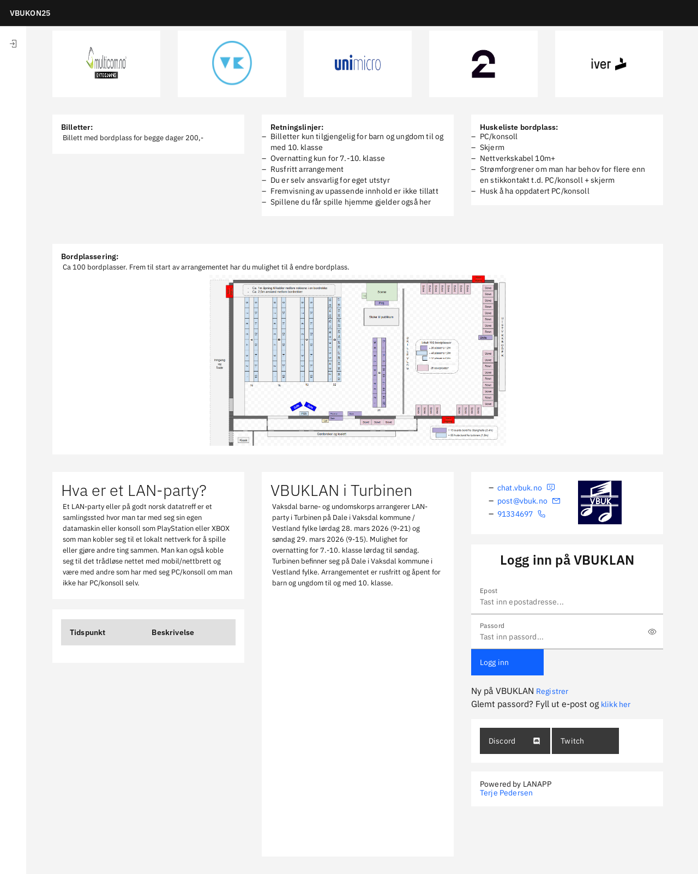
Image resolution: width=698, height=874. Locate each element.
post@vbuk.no (529, 501)
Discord (515, 741)
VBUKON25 (30, 13)
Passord (492, 625)
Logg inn (494, 662)
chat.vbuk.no (526, 488)
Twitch (572, 741)
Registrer (552, 691)
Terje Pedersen (506, 793)
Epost (489, 590)
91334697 (521, 514)
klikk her (615, 704)
